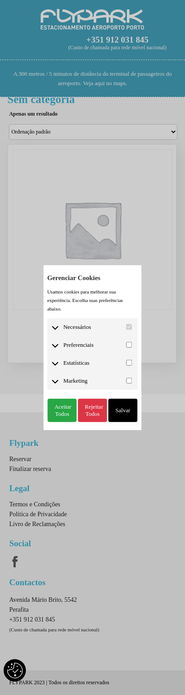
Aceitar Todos (63, 410)
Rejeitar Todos (94, 410)
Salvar (122, 409)
